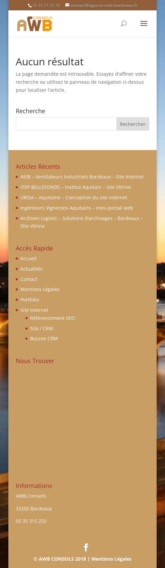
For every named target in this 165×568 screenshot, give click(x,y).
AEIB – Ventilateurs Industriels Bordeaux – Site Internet (82, 176)
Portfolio (29, 299)
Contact (28, 279)
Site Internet (34, 310)
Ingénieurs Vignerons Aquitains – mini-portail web (76, 208)
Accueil (28, 258)
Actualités (31, 269)
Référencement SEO (52, 318)
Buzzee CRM (44, 338)
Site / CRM (41, 328)
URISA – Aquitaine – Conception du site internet (73, 197)
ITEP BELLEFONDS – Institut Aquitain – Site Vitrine (75, 187)
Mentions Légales (40, 289)
